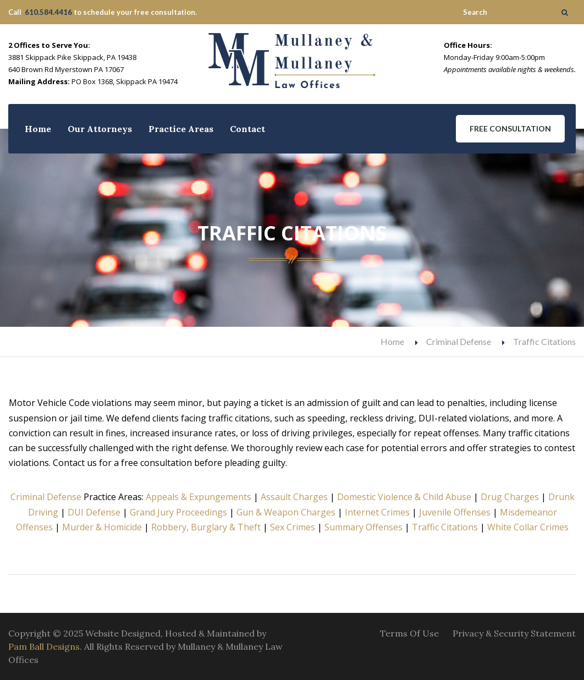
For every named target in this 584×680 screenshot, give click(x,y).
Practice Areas (180, 128)
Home (38, 128)
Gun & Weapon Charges (285, 512)
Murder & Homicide (102, 527)
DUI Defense (94, 512)
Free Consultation (510, 128)
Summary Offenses (363, 527)
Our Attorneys (100, 128)
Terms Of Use (409, 633)
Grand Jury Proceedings (178, 512)
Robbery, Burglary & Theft (206, 527)
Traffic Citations (445, 527)
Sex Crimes (292, 527)
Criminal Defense (458, 341)
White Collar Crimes (528, 527)
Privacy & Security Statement (514, 633)
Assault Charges (294, 497)
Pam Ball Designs (44, 646)
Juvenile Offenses (455, 512)
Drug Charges (510, 497)
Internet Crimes (377, 512)
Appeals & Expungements (198, 497)
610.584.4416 (48, 12)
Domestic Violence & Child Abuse (404, 497)
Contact (247, 128)
